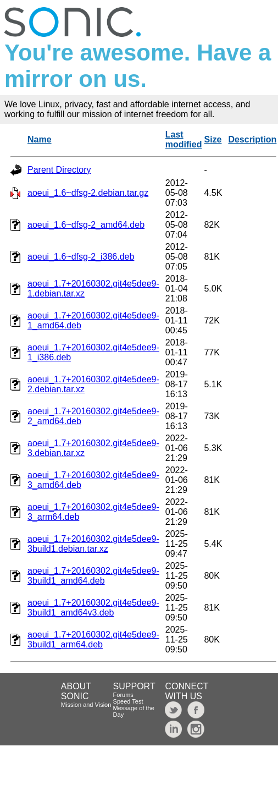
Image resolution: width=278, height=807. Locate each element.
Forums (123, 694)
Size (212, 139)
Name (39, 139)
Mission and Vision (86, 704)
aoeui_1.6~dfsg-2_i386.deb (80, 256)
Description (252, 139)
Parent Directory (59, 169)
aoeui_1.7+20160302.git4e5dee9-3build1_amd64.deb (93, 575)
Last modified (183, 139)
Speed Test (128, 701)
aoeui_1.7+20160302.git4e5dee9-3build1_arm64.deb (93, 639)
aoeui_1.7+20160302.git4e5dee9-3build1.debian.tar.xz (93, 543)
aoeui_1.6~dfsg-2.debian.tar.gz (87, 192)
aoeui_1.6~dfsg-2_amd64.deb (85, 224)
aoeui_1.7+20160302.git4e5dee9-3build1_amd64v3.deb (93, 607)
